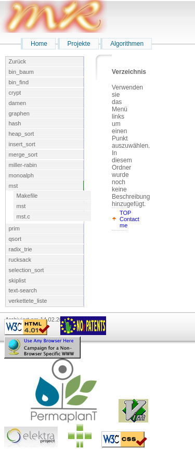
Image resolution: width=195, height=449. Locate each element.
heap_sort (21, 134)
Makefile (27, 196)
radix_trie (20, 249)
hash (15, 123)
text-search (23, 290)
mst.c (23, 216)
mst (13, 186)
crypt (15, 92)
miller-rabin (23, 165)
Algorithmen (127, 43)
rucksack (20, 259)
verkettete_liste (28, 301)
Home (39, 43)
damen (18, 103)
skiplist (17, 280)
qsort (15, 239)
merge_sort (23, 154)
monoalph (21, 175)
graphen (19, 113)
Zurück (18, 61)
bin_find (19, 82)
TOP (125, 213)
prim (14, 228)
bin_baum (21, 72)
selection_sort (26, 270)
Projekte (79, 43)
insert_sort (22, 144)
